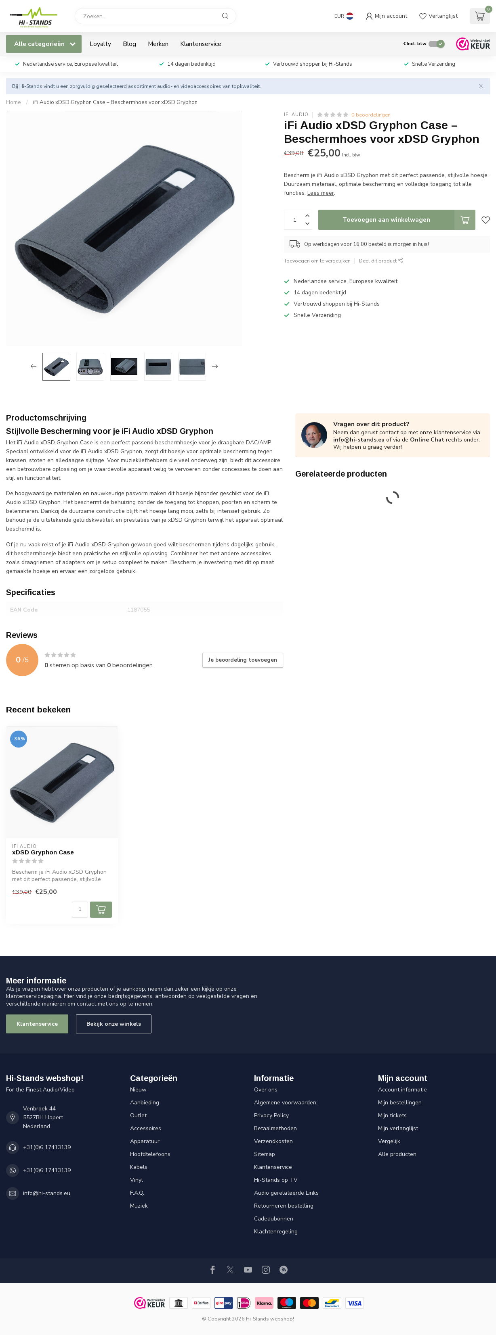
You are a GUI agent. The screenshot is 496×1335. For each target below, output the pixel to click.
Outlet (138, 1115)
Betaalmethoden (275, 1128)
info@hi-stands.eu (359, 440)
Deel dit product (381, 260)
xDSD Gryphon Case (43, 852)
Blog (129, 44)
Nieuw (138, 1089)
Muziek (139, 1206)
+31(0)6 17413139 (47, 1147)
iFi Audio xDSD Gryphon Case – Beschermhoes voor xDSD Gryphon (115, 102)
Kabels (138, 1167)
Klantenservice (200, 44)
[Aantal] (80, 910)
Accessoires (145, 1128)
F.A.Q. (137, 1193)
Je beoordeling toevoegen (242, 660)
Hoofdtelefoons (150, 1154)
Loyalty (100, 44)
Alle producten (397, 1154)
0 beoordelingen (371, 114)
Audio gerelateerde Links (286, 1193)
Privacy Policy (271, 1115)
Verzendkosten (273, 1141)
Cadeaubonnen (273, 1219)
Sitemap (264, 1154)
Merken (158, 44)
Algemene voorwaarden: (285, 1102)
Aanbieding (144, 1102)
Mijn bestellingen (400, 1102)
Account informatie (402, 1089)
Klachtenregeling (276, 1231)
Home (13, 102)
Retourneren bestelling (283, 1206)
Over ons (265, 1089)
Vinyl (136, 1180)
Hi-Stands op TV (276, 1180)
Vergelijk (389, 1141)
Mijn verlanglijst (398, 1128)
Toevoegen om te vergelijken (317, 260)
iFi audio (296, 114)
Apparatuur (145, 1141)
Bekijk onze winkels (113, 1024)
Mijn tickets (392, 1115)
